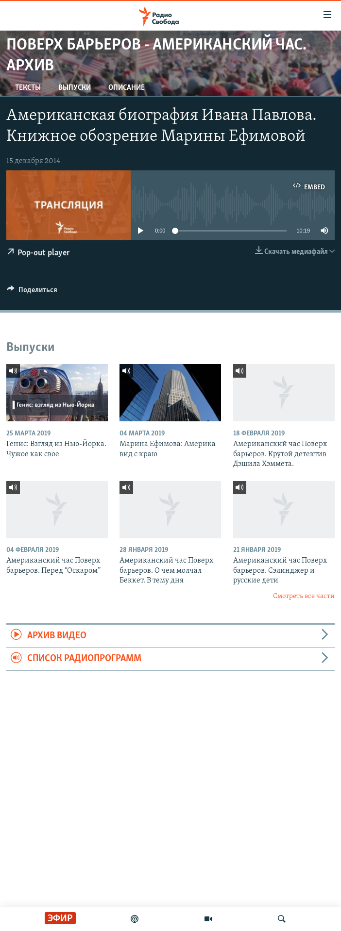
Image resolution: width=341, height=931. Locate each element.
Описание (126, 88)
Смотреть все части (304, 596)
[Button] (32, 292)
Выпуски (74, 88)
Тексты (28, 88)
